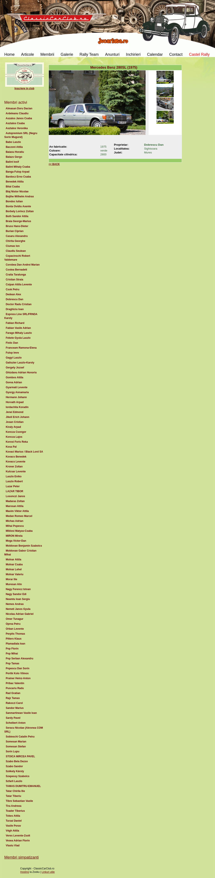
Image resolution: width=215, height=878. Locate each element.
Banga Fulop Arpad (17, 171)
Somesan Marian (16, 741)
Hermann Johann (16, 397)
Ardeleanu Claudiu (17, 113)
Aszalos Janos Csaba (19, 118)
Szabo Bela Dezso (16, 761)
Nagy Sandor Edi (16, 594)
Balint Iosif (12, 161)
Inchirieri (133, 54)
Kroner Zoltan (14, 466)
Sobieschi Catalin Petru (20, 736)
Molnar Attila (13, 559)
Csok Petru (12, 289)
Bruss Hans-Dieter (17, 226)
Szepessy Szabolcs (17, 776)
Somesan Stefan (15, 746)
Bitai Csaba (12, 186)
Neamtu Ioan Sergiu (17, 599)
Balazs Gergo (14, 156)
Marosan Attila (14, 506)
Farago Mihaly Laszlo (18, 332)
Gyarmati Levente (16, 387)
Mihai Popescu (14, 525)
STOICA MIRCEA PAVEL (20, 756)
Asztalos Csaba (15, 123)
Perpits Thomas (15, 633)
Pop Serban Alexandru (19, 658)
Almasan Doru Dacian (19, 108)
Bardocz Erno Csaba (18, 176)
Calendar (155, 54)
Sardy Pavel (13, 717)
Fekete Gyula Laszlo (18, 337)
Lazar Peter (12, 486)
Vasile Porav (13, 825)
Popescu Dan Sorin (17, 668)
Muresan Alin (13, 584)
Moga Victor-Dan (16, 540)
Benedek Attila (14, 181)
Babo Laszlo (13, 142)
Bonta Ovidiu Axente (18, 206)
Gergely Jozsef (15, 367)
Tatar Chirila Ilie (15, 791)
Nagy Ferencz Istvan (18, 589)
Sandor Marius (14, 708)
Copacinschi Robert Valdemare (17, 257)
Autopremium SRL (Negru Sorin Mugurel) (20, 135)
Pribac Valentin (15, 683)
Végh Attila (12, 830)
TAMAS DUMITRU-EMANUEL (23, 786)
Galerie (67, 54)
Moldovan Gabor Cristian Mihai (20, 552)
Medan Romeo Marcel (19, 516)
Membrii (47, 54)
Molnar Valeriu (14, 574)
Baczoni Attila (14, 146)
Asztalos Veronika (16, 128)
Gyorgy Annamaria (17, 392)
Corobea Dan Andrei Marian (22, 264)
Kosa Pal (11, 446)
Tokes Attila (13, 815)
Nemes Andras (14, 604)
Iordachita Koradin (17, 407)
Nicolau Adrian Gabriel (19, 613)
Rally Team (89, 54)
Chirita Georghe (15, 241)
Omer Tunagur (14, 618)
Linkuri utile (48, 871)
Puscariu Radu (14, 688)
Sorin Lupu (12, 751)
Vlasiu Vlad (12, 845)
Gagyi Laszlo (13, 357)
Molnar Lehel (13, 569)
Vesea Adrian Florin (17, 840)
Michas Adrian (14, 520)
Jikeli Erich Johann (17, 417)
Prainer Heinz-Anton (18, 678)
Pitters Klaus (13, 638)
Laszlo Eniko (13, 476)
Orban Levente (14, 628)
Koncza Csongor (16, 431)
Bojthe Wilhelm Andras (19, 196)
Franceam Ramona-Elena (21, 347)
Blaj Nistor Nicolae (17, 191)
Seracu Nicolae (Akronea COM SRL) (23, 729)
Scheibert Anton (15, 722)
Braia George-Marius (18, 221)
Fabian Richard (15, 323)
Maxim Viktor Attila (17, 511)
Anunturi (112, 54)
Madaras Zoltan (15, 501)
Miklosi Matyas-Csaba (19, 530)
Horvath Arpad (14, 402)
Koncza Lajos (14, 436)
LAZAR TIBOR (14, 491)
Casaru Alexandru (16, 236)
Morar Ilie (11, 579)
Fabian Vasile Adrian (18, 327)
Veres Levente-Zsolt (18, 835)
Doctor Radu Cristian (18, 304)
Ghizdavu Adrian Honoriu (21, 372)
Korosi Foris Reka (16, 441)
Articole (27, 54)
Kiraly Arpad (13, 426)
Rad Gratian (13, 693)
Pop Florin (12, 648)
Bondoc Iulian (14, 201)
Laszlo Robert (14, 481)
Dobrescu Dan (14, 299)
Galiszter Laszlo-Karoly (20, 362)
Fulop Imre (12, 352)
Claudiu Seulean (15, 250)
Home (9, 54)
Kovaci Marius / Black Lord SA (24, 451)
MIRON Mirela (14, 535)
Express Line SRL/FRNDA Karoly (20, 316)
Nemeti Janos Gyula (18, 609)
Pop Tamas (12, 663)
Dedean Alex (13, 294)
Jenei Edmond (14, 412)
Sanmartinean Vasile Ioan (21, 712)
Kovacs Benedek (16, 456)
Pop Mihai (11, 653)
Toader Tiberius (15, 810)
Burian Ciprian (14, 231)
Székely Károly (14, 771)
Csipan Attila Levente (18, 284)
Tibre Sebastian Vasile (19, 800)
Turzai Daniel (13, 820)
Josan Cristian (14, 422)
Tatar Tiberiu (13, 796)
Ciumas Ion (12, 245)
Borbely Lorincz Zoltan (19, 211)
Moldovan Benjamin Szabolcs (23, 545)
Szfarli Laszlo (14, 781)
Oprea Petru (13, 623)
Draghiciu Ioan (14, 309)
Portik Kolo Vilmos (17, 673)
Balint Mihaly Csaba (18, 166)
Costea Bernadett (16, 269)
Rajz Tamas (12, 698)
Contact (176, 54)
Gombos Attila (14, 377)
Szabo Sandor (14, 766)
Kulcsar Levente (15, 471)
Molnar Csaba (14, 564)
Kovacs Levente (15, 461)
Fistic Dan (12, 342)
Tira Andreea (13, 805)
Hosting (24, 871)
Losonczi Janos (15, 496)
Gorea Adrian (13, 382)
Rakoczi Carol (14, 703)
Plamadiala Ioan (15, 643)
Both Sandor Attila (17, 216)
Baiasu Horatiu (14, 151)
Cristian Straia (14, 279)
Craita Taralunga (15, 274)
